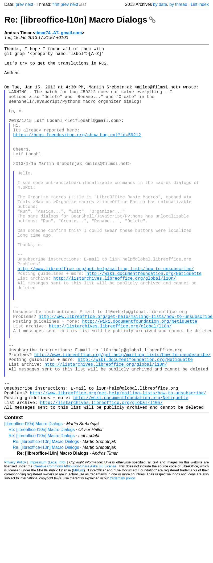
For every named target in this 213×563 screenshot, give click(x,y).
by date (160, 4)
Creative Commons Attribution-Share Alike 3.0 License (75, 547)
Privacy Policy (15, 543)
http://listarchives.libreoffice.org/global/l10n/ (114, 330)
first (55, 4)
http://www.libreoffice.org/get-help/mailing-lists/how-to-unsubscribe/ (106, 318)
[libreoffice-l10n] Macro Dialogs (33, 504)
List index (200, 4)
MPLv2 (78, 551)
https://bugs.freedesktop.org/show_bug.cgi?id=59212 (77, 155)
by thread (178, 4)
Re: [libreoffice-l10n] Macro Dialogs (79, 19)
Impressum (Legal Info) (47, 543)
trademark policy (122, 559)
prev (20, 4)
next (29, 4)
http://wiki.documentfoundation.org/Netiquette (144, 324)
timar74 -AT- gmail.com (58, 33)
